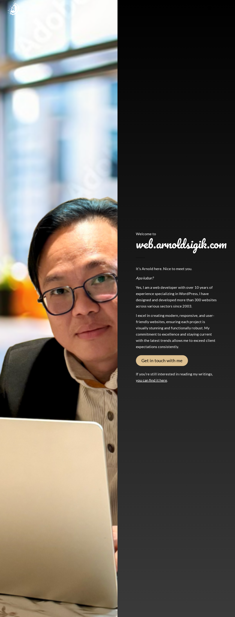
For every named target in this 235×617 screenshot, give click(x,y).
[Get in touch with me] (162, 360)
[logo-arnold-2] (13, 8)
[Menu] (210, 8)
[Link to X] (227, 8)
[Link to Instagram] (222, 8)
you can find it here (151, 380)
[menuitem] (210, 8)
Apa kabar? (144, 278)
